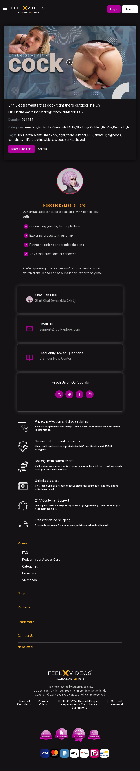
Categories (30, 566)
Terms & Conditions (24, 703)
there (70, 135)
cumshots (15, 139)
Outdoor (95, 127)
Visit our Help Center (55, 358)
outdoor (80, 135)
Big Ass (107, 127)
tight (62, 135)
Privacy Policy (43, 703)
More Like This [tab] (21, 149)
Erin (19, 135)
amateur (100, 135)
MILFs (71, 127)
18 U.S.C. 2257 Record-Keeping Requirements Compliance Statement (79, 704)
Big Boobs (45, 127)
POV (90, 135)
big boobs (114, 135)
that (47, 135)
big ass (51, 139)
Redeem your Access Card (41, 559)
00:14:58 (27, 119)
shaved (80, 139)
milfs (27, 139)
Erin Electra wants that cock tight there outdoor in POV (54, 105)
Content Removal (117, 703)
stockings (38, 139)
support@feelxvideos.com (59, 329)
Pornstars (29, 573)
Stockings (83, 127)
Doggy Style (121, 127)
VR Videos (29, 580)
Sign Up (130, 9)
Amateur (31, 127)
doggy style (65, 139)
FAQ (25, 553)
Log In (114, 9)
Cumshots (59, 127)
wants (38, 135)
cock (54, 135)
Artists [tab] (42, 149)
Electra (28, 135)
